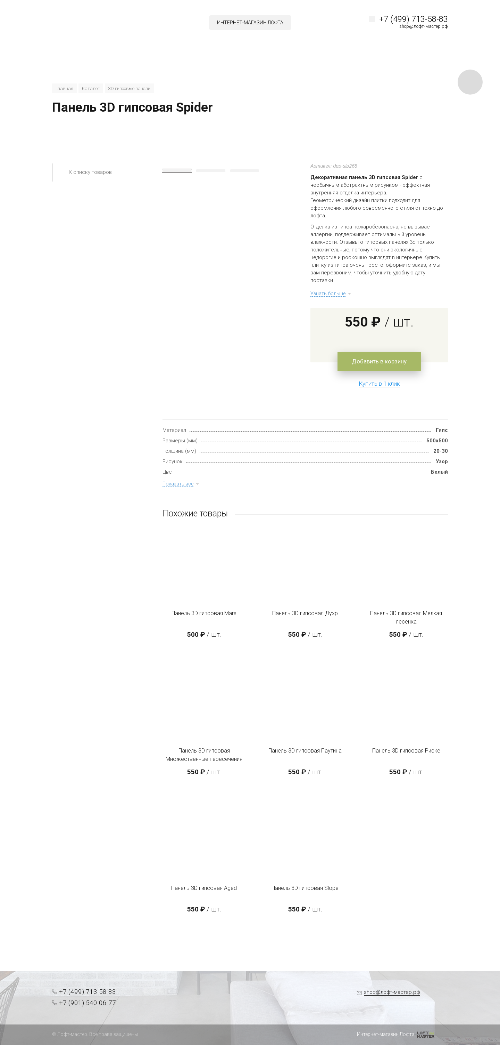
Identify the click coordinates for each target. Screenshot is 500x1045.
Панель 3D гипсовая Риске (406, 750)
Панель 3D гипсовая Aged (204, 888)
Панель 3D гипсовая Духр (305, 613)
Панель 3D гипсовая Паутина (305, 750)
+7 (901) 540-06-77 (87, 1003)
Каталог (91, 88)
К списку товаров (90, 172)
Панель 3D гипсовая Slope (305, 888)
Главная (64, 88)
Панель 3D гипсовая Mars (204, 613)
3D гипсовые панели (129, 88)
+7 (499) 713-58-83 (413, 19)
